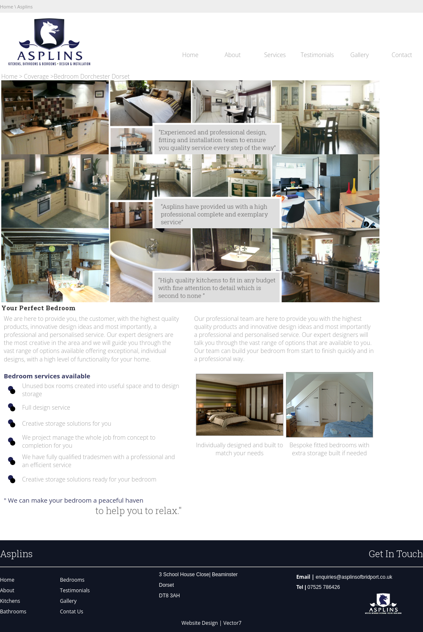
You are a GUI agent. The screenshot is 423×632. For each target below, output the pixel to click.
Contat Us (71, 611)
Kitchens (10, 601)
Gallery (359, 55)
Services (275, 55)
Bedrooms (72, 579)
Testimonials (317, 55)
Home (6, 6)
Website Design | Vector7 (211, 623)
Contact (402, 55)
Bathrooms (13, 611)
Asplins (24, 6)
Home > (12, 76)
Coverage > (39, 76)
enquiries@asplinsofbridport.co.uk (354, 577)
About (233, 55)
